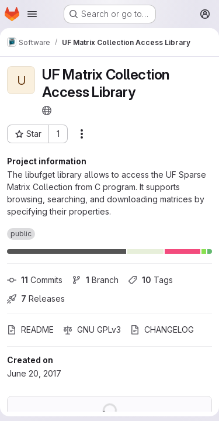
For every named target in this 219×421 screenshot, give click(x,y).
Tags (150, 280)
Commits (34, 280)
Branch (95, 280)
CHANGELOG (162, 329)
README (30, 329)
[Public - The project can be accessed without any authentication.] (46, 110)
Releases (36, 298)
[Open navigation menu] (32, 14)
